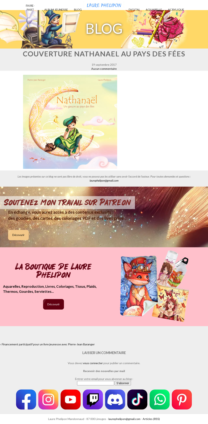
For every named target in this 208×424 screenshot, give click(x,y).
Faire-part (30, 7)
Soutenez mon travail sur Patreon (67, 202)
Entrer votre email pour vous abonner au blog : (104, 379)
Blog (78, 9)
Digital (134, 9)
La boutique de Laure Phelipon (53, 271)
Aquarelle (154, 9)
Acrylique (176, 9)
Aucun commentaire (104, 68)
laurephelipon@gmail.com (104, 180)
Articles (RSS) (151, 419)
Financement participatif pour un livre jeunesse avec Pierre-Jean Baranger (48, 344)
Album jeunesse (56, 9)
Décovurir (18, 235)
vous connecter (93, 363)
